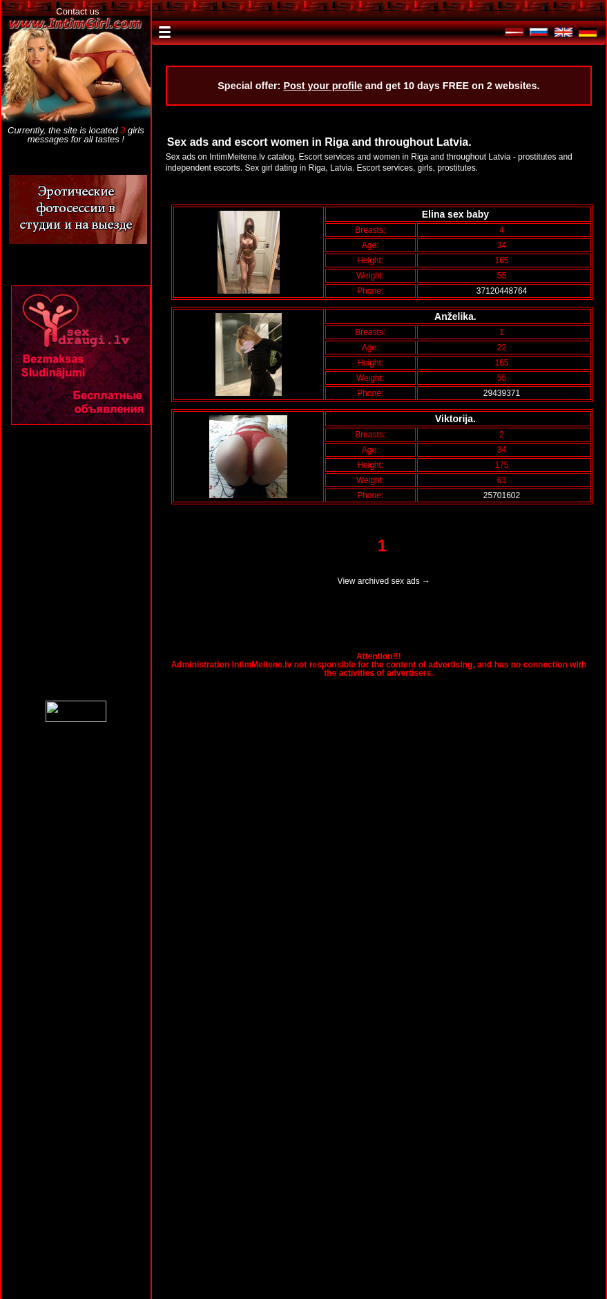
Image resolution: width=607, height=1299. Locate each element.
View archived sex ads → (384, 581)
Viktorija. (458, 418)
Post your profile (322, 85)
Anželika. (457, 316)
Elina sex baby (458, 214)
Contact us (77, 11)
